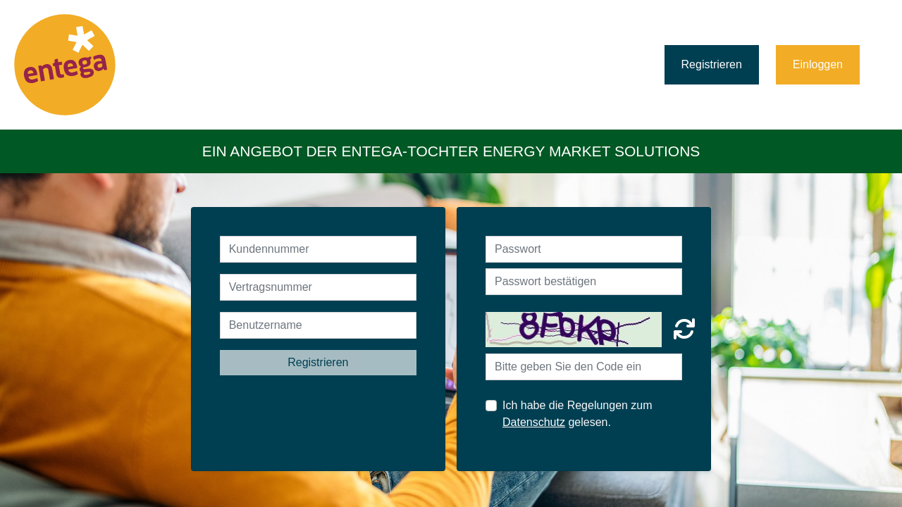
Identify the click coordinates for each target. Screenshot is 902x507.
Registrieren (711, 64)
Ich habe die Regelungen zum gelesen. (577, 413)
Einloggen (818, 64)
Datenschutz (533, 422)
